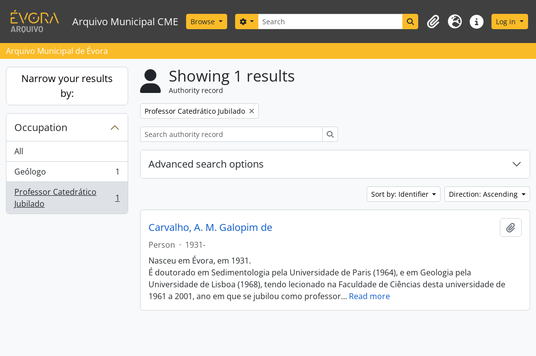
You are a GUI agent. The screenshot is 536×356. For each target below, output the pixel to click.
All (18, 151)
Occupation (40, 127)
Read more (369, 296)
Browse (204, 21)
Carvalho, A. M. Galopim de (210, 227)
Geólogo (67, 174)
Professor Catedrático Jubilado (67, 197)
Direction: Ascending (484, 194)
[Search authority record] (231, 134)
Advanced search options (206, 164)
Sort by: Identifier (401, 194)
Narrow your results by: (67, 86)
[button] (433, 22)
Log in (507, 21)
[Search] (330, 21)
